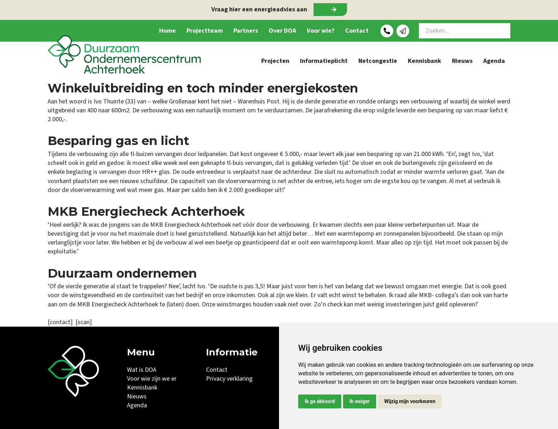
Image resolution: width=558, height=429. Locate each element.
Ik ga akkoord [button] (320, 401)
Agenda (494, 61)
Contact (357, 30)
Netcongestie (377, 61)
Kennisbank (424, 61)
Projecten (275, 61)
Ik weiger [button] (359, 401)
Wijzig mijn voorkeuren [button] (409, 401)
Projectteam (204, 30)
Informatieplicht (324, 61)
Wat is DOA (141, 369)
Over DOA (282, 30)
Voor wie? (321, 30)
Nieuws (462, 61)
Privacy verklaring (229, 378)
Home (167, 30)
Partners (245, 30)
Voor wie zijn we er (152, 378)
